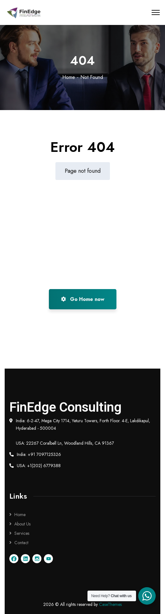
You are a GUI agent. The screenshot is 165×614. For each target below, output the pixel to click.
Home (68, 77)
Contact (21, 542)
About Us (22, 524)
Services (21, 533)
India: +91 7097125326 (39, 454)
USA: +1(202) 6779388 (39, 465)
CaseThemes (110, 604)
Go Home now (82, 299)
